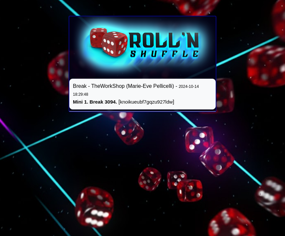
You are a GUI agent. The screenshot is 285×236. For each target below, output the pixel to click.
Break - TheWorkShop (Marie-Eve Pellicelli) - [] (136, 94)
